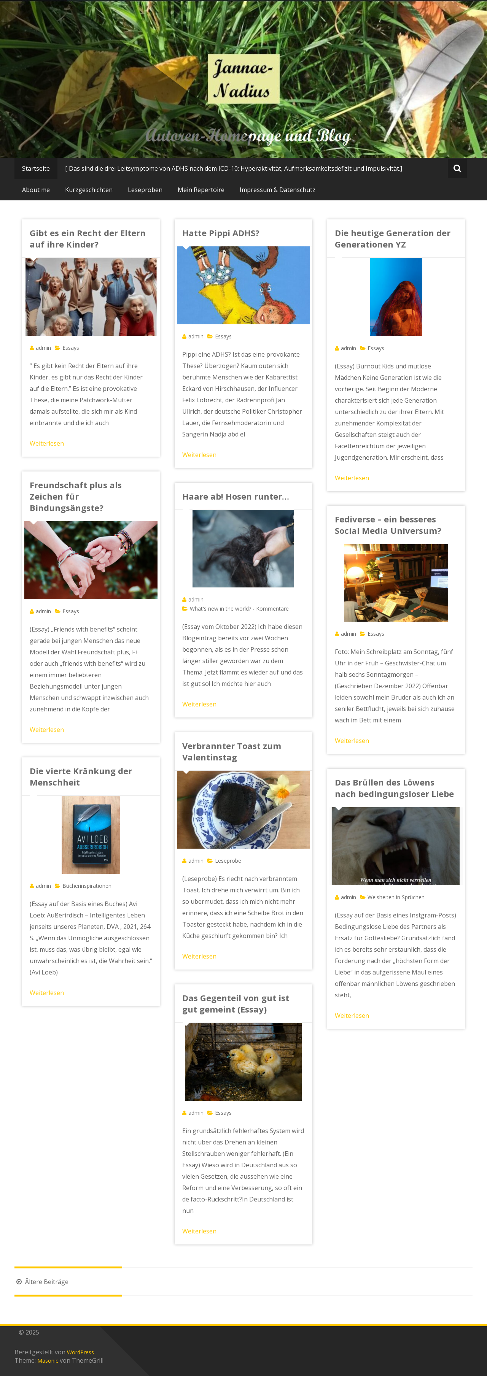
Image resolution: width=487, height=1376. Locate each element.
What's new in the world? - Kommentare (239, 608)
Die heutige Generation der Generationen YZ (392, 238)
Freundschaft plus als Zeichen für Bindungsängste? (76, 496)
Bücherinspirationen (86, 885)
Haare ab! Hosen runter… (235, 496)
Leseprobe (228, 860)
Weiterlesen (47, 443)
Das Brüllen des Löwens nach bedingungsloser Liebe (394, 787)
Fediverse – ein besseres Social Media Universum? (388, 524)
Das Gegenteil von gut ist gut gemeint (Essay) (235, 1003)
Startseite (36, 168)
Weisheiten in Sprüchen (396, 897)
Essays (70, 347)
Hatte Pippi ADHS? (220, 232)
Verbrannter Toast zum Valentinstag (231, 751)
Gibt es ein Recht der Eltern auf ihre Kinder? (88, 238)
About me (36, 190)
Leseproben (145, 190)
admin (43, 347)
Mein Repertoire (201, 190)
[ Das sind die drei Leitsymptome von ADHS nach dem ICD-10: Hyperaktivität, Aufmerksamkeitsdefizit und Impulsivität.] (233, 168)
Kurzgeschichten (89, 190)
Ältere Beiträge (41, 1282)
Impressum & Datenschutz (277, 190)
